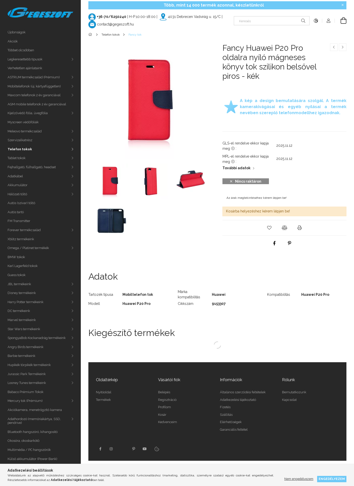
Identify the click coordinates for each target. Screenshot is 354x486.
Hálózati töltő (17, 194)
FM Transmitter (19, 221)
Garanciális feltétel (234, 429)
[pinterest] (289, 243)
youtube (144, 449)
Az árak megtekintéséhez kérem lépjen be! (256, 198)
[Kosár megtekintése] (340, 20)
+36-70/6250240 (111, 17)
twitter (122, 449)
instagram (111, 449)
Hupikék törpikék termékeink (29, 365)
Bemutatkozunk (294, 392)
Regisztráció (167, 400)
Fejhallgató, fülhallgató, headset (32, 167)
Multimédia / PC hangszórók (29, 450)
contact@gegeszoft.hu (115, 24)
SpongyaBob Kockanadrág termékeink (37, 338)
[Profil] (328, 20)
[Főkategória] (91, 34)
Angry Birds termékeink (25, 347)
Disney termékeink (22, 293)
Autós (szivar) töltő (21, 203)
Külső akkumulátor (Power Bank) (32, 459)
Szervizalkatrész (20, 140)
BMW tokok (16, 257)
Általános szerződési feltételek (243, 392)
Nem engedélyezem (298, 479)
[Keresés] (272, 20)
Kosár (162, 415)
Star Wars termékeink (24, 329)
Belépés (164, 392)
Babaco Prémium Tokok (25, 392)
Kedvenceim (167, 422)
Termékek (103, 400)
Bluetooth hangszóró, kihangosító (33, 432)
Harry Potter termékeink (25, 302)
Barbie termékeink (21, 356)
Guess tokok (17, 275)
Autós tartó (16, 212)
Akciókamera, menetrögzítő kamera (35, 410)
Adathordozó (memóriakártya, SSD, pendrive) (34, 421)
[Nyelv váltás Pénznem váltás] (316, 20)
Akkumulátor (18, 185)
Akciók (13, 41)
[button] (269, 228)
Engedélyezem (332, 479)
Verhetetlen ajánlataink (25, 68)
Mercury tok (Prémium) (25, 401)
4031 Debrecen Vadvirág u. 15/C (194, 17)
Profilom (164, 407)
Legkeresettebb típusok (25, 59)
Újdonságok (17, 32)
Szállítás (226, 415)
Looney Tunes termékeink (27, 383)
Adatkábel (15, 176)
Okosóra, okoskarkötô (23, 441)
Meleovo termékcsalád (25, 131)
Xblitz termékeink (21, 239)
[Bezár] (342, 5)
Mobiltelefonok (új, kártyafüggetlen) (34, 86)
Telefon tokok (20, 149)
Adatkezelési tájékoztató (238, 400)
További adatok (236, 168)
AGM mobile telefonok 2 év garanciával (37, 104)
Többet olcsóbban (21, 50)
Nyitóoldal (103, 392)
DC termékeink (19, 311)
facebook (100, 449)
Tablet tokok (17, 158)
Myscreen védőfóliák (23, 122)
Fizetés (225, 407)
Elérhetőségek (231, 422)
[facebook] (274, 243)
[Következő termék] (342, 47)
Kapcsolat (289, 400)
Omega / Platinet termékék (28, 248)
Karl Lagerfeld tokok (23, 266)
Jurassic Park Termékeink (27, 374)
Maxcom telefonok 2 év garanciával (34, 95)
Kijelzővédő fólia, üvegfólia (28, 113)
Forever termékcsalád (24, 230)
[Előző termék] (334, 47)
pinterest (133, 449)
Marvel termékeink (22, 320)
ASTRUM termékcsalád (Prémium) (34, 77)
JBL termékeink (19, 284)
